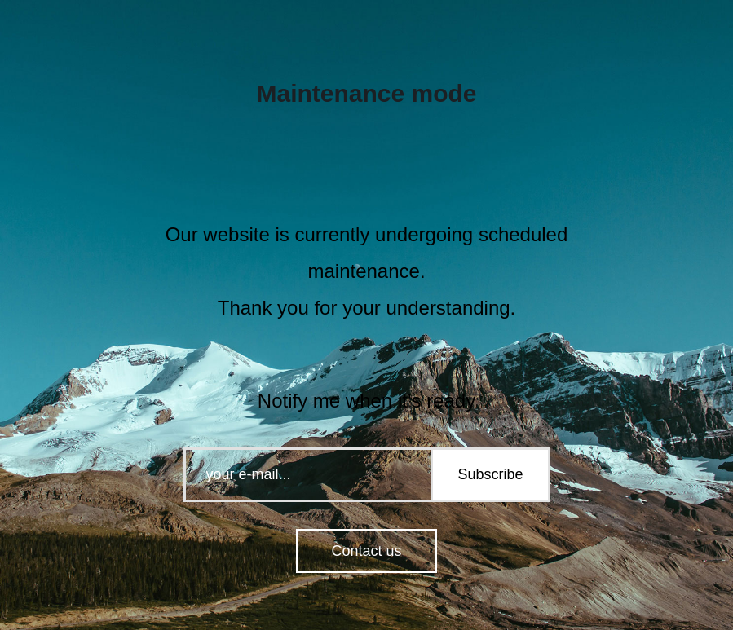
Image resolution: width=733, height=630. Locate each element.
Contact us (366, 551)
